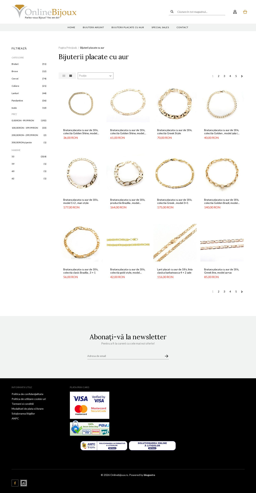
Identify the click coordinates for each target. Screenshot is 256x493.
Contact (182, 27)
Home (71, 27)
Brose (15, 71)
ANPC (15, 418)
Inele (14, 107)
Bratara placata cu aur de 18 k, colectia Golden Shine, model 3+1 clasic (127, 131)
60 (13, 171)
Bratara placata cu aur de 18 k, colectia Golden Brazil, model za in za (221, 201)
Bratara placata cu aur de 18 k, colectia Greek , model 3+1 (174, 201)
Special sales (160, 27)
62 (13, 178)
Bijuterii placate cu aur (128, 27)
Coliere (15, 85)
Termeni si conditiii (23, 403)
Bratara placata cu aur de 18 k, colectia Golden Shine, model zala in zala (80, 131)
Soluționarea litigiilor (23, 413)
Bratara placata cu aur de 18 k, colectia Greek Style (174, 131)
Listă (70, 75)
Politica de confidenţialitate (28, 394)
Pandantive (17, 100)
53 (13, 156)
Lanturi (15, 93)
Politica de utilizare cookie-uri (29, 398)
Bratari (15, 64)
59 (13, 163)
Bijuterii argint (93, 27)
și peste (22, 142)
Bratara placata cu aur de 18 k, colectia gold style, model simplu (127, 271)
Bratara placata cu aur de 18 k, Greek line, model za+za (221, 271)
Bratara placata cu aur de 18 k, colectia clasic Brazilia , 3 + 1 (80, 271)
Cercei (15, 78)
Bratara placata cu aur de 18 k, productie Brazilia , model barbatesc (127, 201)
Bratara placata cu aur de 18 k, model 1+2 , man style (80, 201)
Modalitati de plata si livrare (28, 408)
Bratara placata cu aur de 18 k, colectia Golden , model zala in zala (221, 131)
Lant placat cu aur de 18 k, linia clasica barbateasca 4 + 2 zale (175, 271)
